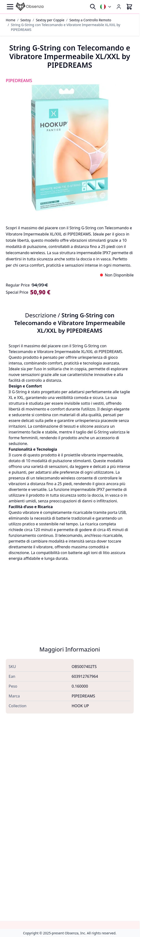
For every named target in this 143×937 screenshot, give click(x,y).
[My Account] (118, 6)
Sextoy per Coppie (50, 20)
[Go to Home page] (29, 6)
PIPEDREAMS (19, 80)
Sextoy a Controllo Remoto (90, 20)
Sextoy (25, 20)
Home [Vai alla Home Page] (10, 20)
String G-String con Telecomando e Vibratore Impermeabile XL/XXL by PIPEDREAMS (65, 27)
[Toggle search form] (93, 6)
